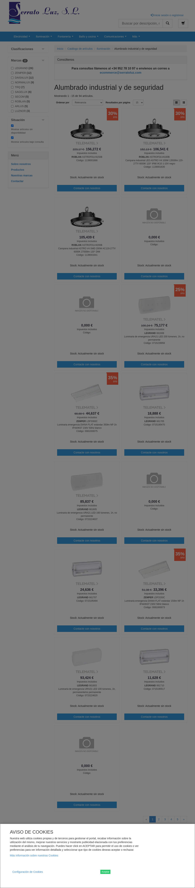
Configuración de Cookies (27, 871)
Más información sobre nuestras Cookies (34, 855)
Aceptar (105, 871)
